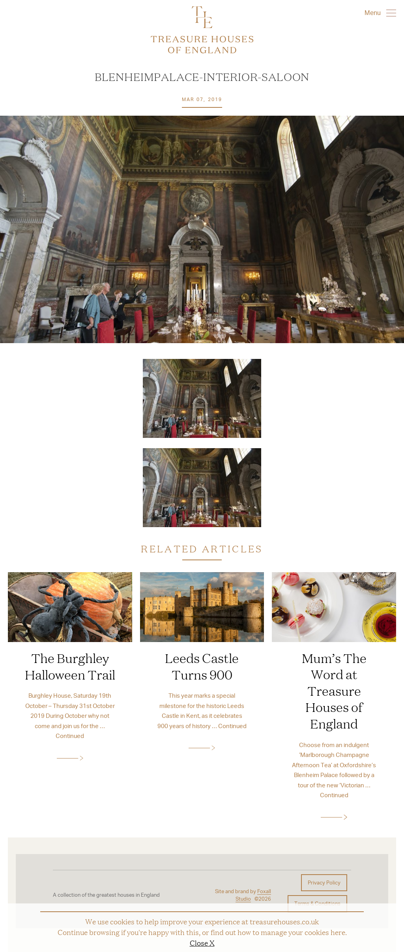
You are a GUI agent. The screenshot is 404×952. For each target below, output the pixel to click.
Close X (202, 942)
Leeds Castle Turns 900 (202, 666)
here (338, 932)
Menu (380, 12)
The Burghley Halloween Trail (70, 666)
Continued (70, 736)
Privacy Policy (324, 882)
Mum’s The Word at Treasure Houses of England (334, 691)
